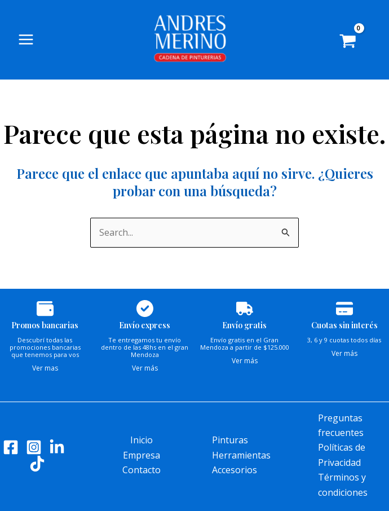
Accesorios (234, 470)
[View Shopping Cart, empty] (356, 45)
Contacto (141, 470)
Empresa (141, 455)
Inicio (141, 440)
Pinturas (230, 440)
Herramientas (241, 455)
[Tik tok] (37, 464)
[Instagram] (34, 447)
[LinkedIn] (57, 447)
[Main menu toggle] (26, 41)
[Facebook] (11, 447)
